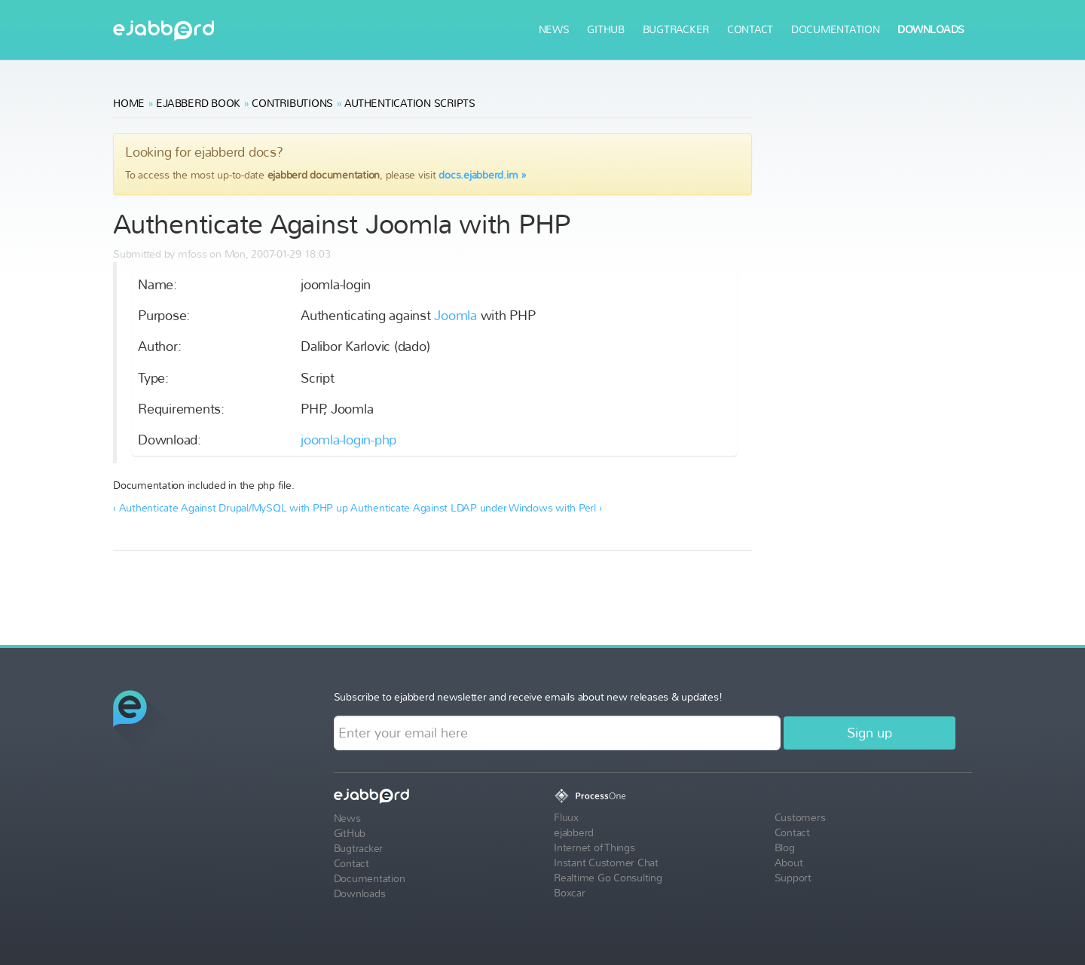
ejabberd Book (198, 103)
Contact (750, 30)
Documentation (835, 30)
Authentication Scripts (409, 103)
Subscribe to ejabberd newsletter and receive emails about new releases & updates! (528, 697)
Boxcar (569, 893)
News (554, 30)
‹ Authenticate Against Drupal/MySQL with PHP (223, 508)
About (789, 863)
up (342, 508)
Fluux (566, 818)
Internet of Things (594, 848)
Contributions (292, 103)
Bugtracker (676, 30)
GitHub (606, 30)
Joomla (455, 316)
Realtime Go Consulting (608, 878)
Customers (800, 818)
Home (129, 103)
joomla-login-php (348, 440)
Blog (785, 848)
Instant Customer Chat (606, 863)
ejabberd (164, 30)
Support (793, 878)
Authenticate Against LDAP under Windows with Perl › (475, 508)
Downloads (930, 30)
